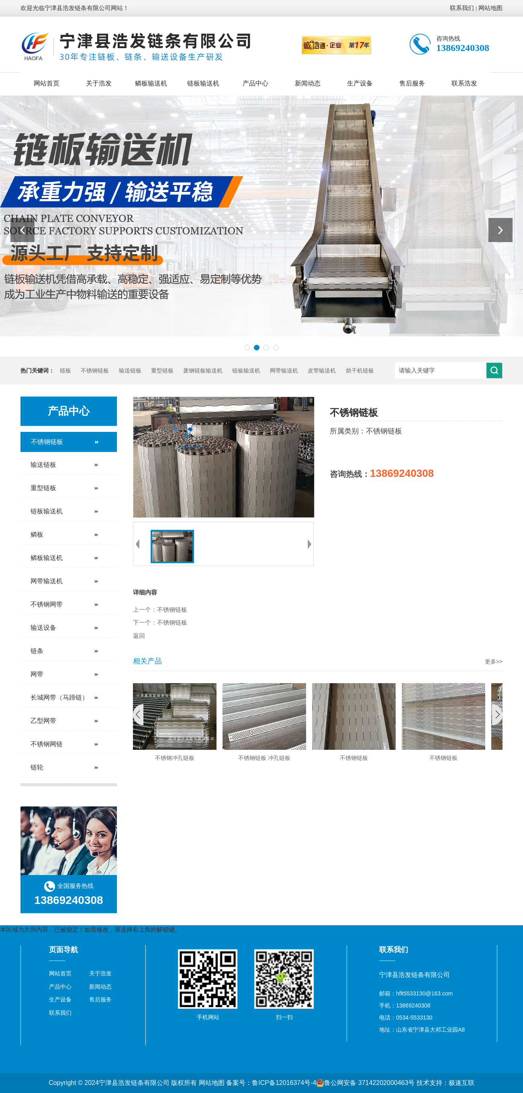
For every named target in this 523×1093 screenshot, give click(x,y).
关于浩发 (99, 83)
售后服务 (412, 83)
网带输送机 (284, 371)
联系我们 (462, 8)
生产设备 (360, 83)
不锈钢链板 (95, 371)
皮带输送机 (322, 371)
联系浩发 (464, 83)
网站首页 (46, 83)
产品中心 (255, 83)
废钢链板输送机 (203, 371)
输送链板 (130, 371)
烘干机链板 (360, 371)
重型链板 (162, 371)
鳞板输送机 (151, 83)
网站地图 (490, 8)
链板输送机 (203, 83)
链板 (65, 371)
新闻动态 (308, 83)
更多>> (494, 661)
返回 (139, 636)
